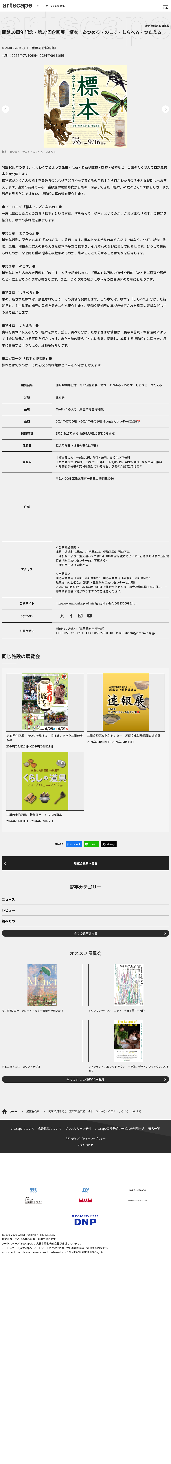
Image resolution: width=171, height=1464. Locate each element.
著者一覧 (154, 1306)
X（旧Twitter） (62, 616)
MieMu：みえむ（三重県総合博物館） (30, 47)
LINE (93, 844)
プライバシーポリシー (93, 1316)
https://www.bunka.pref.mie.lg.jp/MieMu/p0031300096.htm (96, 603)
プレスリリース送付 (78, 1306)
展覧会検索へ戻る (85, 909)
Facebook (75, 844)
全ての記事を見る (85, 1030)
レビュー (8, 1007)
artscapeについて (22, 1306)
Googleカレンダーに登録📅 (122, 421)
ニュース (8, 997)
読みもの (8, 1018)
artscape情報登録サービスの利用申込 (120, 1306)
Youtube (89, 616)
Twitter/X (110, 844)
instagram (80, 616)
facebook (71, 616)
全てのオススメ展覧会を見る (86, 1176)
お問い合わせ (85, 1322)
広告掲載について (49, 1306)
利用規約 (70, 1316)
